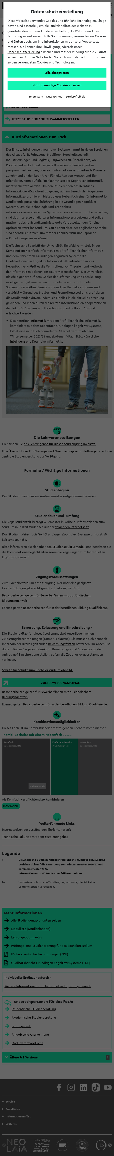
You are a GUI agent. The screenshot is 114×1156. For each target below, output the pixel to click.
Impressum (36, 97)
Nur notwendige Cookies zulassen (57, 85)
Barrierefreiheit (75, 97)
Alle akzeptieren (57, 72)
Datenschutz (54, 97)
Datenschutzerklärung (24, 52)
